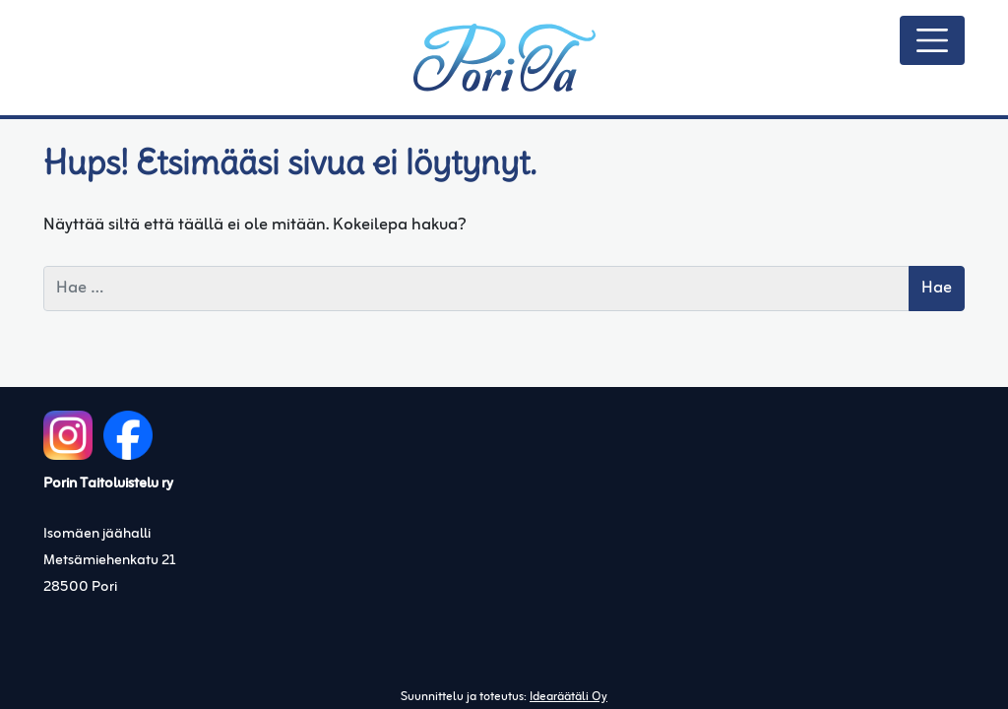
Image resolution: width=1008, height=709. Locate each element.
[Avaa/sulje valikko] (932, 40)
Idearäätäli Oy (568, 697)
